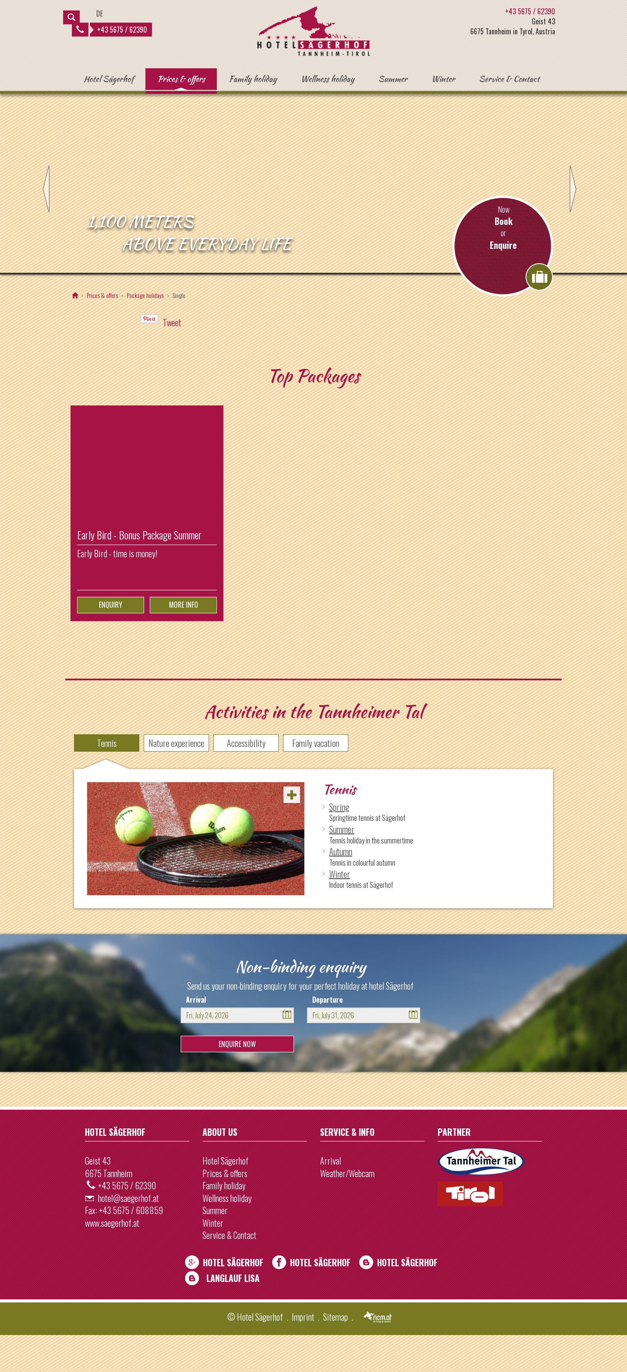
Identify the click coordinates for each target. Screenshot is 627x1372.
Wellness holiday (327, 79)
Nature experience (176, 780)
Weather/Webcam (347, 1210)
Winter (443, 79)
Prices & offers (181, 79)
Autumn (340, 888)
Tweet (172, 359)
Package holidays (145, 332)
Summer (392, 79)
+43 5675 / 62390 (111, 29)
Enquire (503, 282)
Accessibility (246, 780)
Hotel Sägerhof (108, 79)
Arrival (196, 1037)
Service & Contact (509, 79)
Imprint (303, 1354)
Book (503, 258)
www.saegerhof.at (112, 1260)
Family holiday (253, 79)
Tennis (107, 780)
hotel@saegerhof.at (128, 1235)
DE (99, 13)
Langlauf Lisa (233, 1315)
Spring (339, 844)
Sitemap (335, 1354)
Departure (327, 1037)
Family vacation (315, 780)
